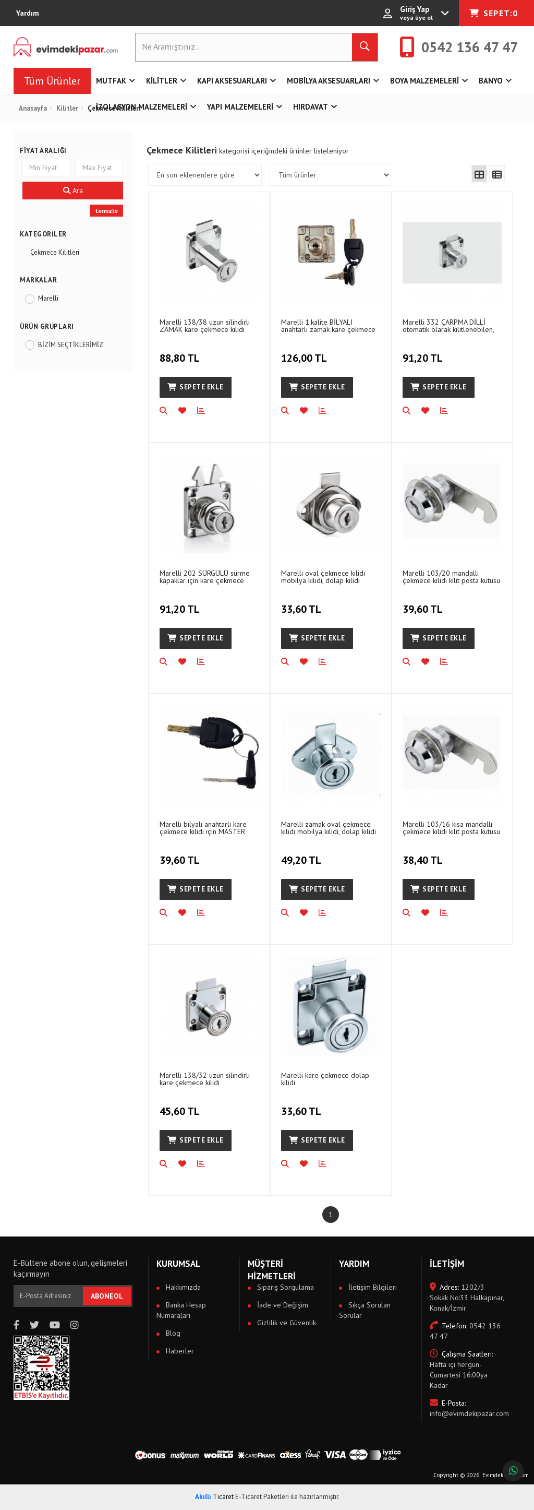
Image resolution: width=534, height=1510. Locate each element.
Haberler (179, 1351)
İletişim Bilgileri (371, 1287)
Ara (73, 190)
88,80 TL (181, 352)
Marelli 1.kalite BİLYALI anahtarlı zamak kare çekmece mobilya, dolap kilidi (328, 325)
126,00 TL (305, 352)
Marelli (48, 298)
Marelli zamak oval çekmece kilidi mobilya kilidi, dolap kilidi (328, 827)
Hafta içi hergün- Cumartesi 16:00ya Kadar (461, 1369)
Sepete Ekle (195, 387)
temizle (106, 211)
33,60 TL (302, 603)
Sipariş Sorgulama (284, 1287)
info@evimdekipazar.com (467, 1408)
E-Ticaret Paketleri (262, 1496)
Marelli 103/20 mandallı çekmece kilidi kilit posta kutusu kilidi (451, 576)
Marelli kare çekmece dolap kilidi (325, 1079)
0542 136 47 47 (465, 1331)
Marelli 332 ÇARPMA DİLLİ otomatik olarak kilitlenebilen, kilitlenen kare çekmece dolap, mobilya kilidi (450, 325)
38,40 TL (424, 854)
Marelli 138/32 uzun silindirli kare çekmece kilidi (205, 1079)
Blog (172, 1333)
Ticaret (214, 1496)
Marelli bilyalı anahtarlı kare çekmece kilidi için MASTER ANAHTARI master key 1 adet (205, 827)
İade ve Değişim (281, 1305)
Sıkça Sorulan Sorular (365, 1310)
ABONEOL (107, 1296)
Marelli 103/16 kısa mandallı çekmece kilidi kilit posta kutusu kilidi (451, 827)
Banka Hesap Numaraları (181, 1310)
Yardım (27, 13)
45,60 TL (181, 1105)
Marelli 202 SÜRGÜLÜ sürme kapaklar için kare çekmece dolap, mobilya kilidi (205, 576)
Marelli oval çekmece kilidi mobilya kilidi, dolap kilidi (323, 576)
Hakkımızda (182, 1287)
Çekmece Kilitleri (54, 252)
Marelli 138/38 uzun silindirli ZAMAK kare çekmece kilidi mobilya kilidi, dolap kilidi (205, 325)
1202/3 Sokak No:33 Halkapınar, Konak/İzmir (467, 1297)
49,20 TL (302, 854)
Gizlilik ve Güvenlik (285, 1322)
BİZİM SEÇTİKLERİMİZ (70, 344)
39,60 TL (424, 603)
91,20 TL (424, 352)
